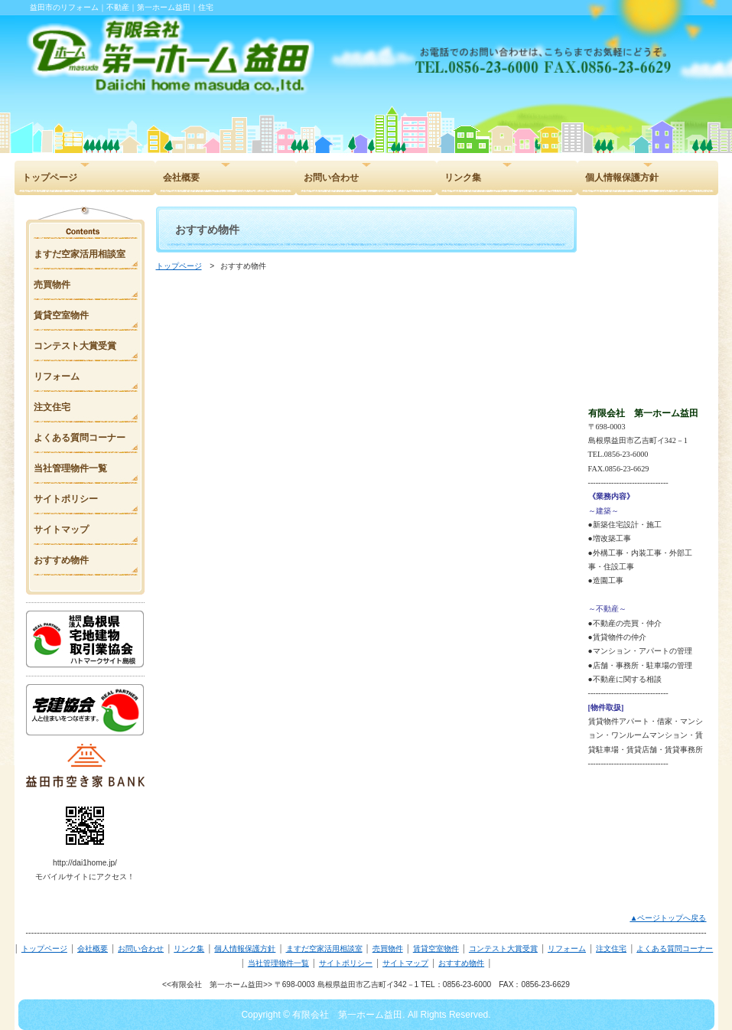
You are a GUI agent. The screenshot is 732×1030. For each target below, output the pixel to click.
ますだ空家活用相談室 (324, 948)
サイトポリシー (346, 963)
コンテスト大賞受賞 (503, 948)
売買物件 (388, 948)
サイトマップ (405, 963)
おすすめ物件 (461, 963)
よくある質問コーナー (674, 948)
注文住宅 (611, 948)
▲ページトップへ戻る (668, 918)
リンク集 (189, 948)
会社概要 (92, 948)
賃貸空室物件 (436, 948)
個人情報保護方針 (244, 948)
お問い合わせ (141, 948)
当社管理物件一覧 (278, 963)
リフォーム (567, 948)
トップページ (179, 266)
